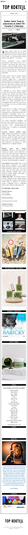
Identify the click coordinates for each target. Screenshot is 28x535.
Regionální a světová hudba (14, 420)
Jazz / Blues (14, 394)
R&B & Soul (14, 414)
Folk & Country (14, 417)
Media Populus (14, 528)
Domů (12, 13)
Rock (14, 397)
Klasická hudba (14, 390)
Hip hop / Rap (14, 410)
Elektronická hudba (14, 404)
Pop (14, 400)
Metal (14, 407)
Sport (16, 13)
